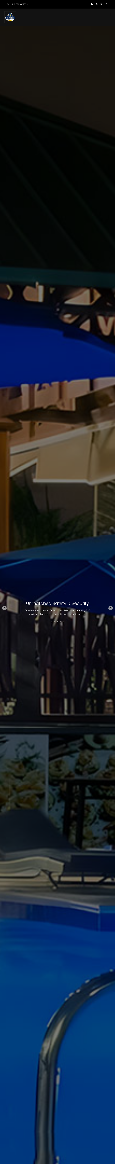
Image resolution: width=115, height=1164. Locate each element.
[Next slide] (110, 608)
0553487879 (22, 4)
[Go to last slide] (4, 608)
